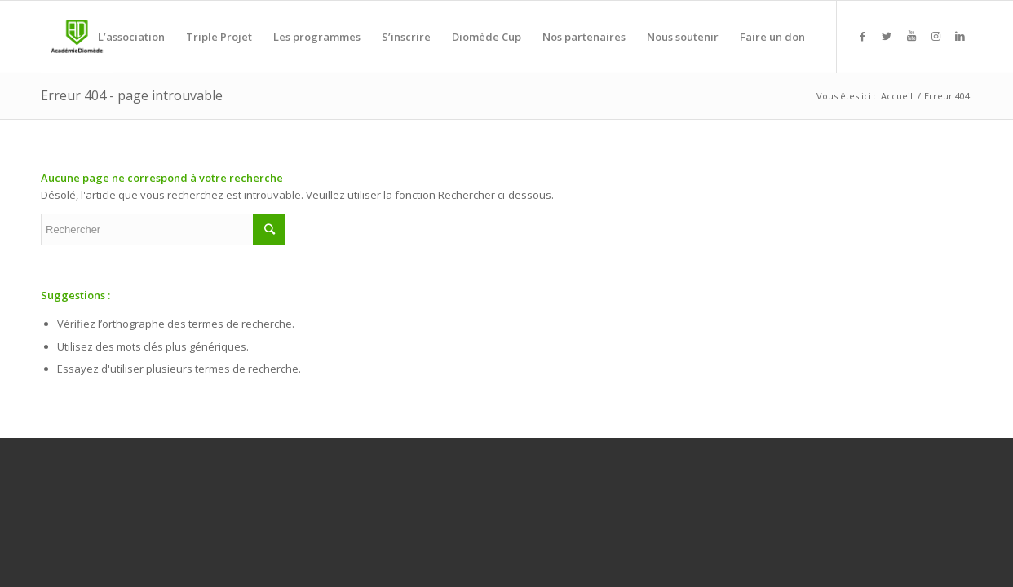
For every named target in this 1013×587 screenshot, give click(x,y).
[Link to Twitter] (886, 36)
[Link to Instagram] (935, 36)
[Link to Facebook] (862, 36)
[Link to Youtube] (911, 36)
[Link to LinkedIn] (960, 36)
